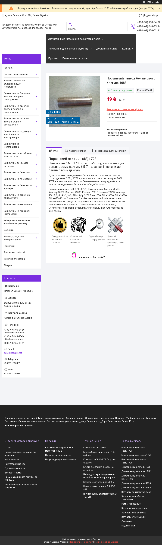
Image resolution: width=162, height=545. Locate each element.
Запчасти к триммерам (134, 517)
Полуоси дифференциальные (60, 459)
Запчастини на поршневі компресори (17, 212)
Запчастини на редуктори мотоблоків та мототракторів (17, 134)
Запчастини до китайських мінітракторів (18, 155)
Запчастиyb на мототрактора (11, 145)
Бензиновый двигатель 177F (136, 455)
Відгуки (8, 265)
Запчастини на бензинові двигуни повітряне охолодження (17, 96)
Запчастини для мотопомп (18, 204)
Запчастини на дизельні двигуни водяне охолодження (16, 121)
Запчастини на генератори (18, 179)
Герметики (9, 246)
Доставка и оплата (15, 468)
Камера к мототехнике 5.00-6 (98, 482)
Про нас (53, 58)
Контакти (127, 48)
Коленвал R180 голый (94, 447)
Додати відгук (150, 15)
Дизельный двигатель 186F (136, 471)
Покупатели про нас (15, 464)
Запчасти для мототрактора (136, 492)
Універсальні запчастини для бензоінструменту (17, 222)
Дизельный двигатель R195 (136, 487)
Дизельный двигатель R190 (136, 483)
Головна (8, 67)
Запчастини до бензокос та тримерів (18, 187)
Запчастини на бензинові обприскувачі (17, 196)
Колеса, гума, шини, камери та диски (14, 238)
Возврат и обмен (13, 472)
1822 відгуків (153, 2)
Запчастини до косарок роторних (16, 164)
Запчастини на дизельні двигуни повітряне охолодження (16, 109)
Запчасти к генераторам (134, 508)
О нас (7, 447)
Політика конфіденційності (106, 542)
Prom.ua (96, 539)
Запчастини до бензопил (17, 172)
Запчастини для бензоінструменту (68, 48)
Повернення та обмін (74, 58)
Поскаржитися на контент (81, 542)
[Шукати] (70, 24)
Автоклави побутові (14, 252)
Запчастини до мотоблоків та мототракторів (74, 38)
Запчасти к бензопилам (134, 512)
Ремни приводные (131, 503)
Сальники (9, 230)
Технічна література (14, 259)
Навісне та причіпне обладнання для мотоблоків (14, 83)
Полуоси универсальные (58, 455)
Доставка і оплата (106, 48)
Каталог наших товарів (16, 74)
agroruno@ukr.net (13, 353)
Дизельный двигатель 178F (136, 467)
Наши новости (12, 459)
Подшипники (128, 525)
